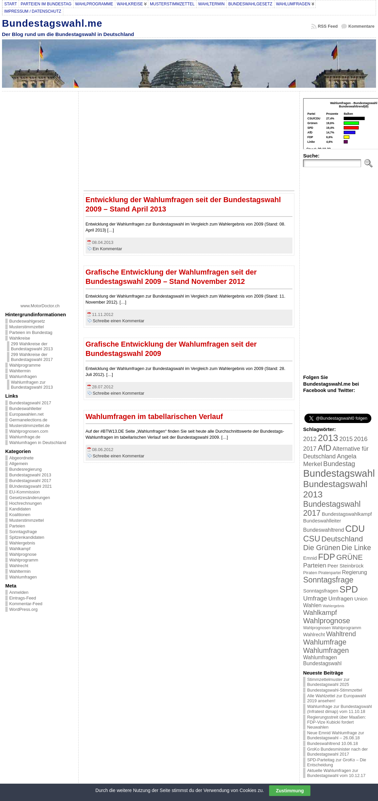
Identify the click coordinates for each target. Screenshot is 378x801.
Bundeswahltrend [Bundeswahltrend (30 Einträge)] (323, 530)
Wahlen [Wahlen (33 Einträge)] (312, 605)
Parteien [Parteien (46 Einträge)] (314, 565)
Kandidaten (20, 508)
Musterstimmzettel (26, 326)
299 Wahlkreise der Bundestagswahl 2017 (32, 357)
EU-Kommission (24, 491)
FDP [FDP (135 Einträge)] (326, 556)
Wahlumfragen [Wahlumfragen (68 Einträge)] (326, 650)
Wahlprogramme (25, 365)
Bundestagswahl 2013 (30, 474)
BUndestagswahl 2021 (30, 486)
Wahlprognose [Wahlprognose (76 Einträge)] (326, 621)
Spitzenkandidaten (26, 537)
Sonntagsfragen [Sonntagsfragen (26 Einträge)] (320, 590)
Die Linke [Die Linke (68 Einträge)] (356, 547)
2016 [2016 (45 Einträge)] (361, 438)
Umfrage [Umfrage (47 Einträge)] (315, 598)
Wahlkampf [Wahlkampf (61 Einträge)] (320, 612)
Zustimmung (290, 790)
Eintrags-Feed (22, 597)
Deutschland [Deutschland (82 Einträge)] (342, 539)
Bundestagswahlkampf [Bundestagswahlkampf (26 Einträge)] (347, 514)
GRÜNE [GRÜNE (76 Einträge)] (349, 557)
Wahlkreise (19, 338)
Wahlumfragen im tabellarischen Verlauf (154, 416)
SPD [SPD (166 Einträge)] (348, 589)
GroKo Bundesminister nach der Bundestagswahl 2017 (337, 752)
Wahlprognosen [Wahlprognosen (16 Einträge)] (317, 628)
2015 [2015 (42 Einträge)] (346, 439)
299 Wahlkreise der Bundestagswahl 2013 (32, 346)
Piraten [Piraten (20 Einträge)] (310, 572)
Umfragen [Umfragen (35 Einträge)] (340, 598)
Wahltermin (20, 370)
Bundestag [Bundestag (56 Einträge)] (339, 463)
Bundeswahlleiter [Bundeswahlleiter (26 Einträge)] (322, 520)
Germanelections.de (28, 419)
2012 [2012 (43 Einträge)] (309, 439)
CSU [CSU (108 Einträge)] (311, 538)
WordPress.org (23, 609)
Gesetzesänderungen (29, 497)
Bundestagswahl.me (52, 23)
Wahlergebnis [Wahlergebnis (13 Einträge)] (333, 606)
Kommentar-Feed (26, 603)
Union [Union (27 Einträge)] (361, 599)
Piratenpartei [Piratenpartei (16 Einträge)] (329, 572)
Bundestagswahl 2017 (30, 402)
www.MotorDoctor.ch (40, 305)
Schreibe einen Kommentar (118, 320)
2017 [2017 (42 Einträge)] (309, 448)
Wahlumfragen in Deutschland (37, 442)
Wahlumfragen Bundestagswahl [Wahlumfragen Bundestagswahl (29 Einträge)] (322, 660)
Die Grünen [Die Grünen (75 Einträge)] (321, 547)
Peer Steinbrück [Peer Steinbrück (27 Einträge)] (345, 565)
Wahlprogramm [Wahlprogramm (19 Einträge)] (346, 627)
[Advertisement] (40, 195)
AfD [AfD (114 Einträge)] (324, 447)
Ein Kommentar (107, 248)
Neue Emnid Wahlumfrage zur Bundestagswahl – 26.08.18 (335, 735)
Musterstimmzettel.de (29, 425)
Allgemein (18, 463)
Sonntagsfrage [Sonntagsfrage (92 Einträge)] (328, 579)
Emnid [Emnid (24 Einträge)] (310, 558)
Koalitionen (19, 514)
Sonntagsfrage (23, 531)
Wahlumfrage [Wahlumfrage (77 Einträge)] (324, 642)
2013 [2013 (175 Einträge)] (328, 438)
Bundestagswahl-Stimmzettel (334, 690)
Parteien (17, 525)
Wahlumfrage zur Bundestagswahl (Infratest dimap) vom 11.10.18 (339, 709)
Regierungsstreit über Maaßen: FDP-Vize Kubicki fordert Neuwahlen (336, 722)
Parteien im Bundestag (30, 332)
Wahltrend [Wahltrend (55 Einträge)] (341, 634)
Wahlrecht (18, 565)
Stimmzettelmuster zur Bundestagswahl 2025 (328, 682)
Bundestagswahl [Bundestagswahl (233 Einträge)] (339, 473)
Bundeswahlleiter (25, 408)
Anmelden (19, 592)
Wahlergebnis (22, 542)
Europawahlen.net (26, 414)
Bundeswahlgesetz (27, 321)
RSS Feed (328, 26)
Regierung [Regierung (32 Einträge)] (354, 572)
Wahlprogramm (23, 559)
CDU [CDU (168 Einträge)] (355, 528)
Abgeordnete (21, 457)
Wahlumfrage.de (24, 436)
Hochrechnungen (25, 503)
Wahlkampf (20, 548)
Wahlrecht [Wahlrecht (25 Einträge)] (314, 634)
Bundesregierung (25, 469)
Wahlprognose (23, 554)
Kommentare (361, 26)
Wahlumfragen (23, 376)
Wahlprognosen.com (28, 431)
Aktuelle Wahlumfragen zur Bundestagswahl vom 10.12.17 (336, 773)
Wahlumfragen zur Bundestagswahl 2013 (32, 385)
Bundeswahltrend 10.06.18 (332, 743)
